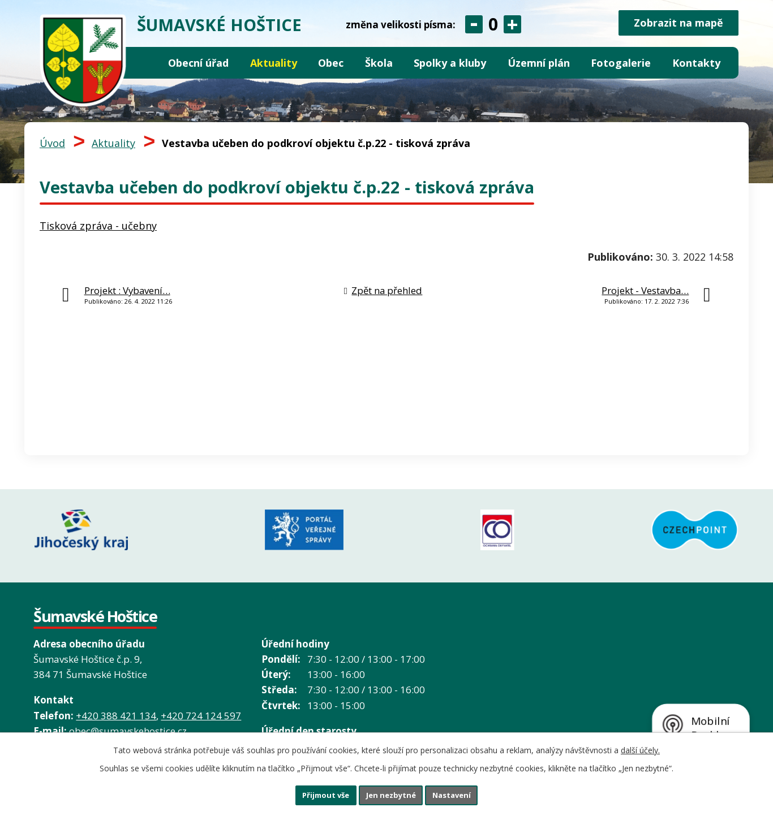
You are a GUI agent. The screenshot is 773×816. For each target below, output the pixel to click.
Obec (330, 63)
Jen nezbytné (391, 793)
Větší (512, 24)
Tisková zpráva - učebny (98, 225)
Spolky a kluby (450, 63)
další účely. (640, 746)
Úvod (147, 63)
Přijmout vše (312, 793)
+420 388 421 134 (116, 707)
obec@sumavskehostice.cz (128, 722)
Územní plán (539, 63)
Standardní (493, 24)
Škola (379, 63)
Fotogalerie (621, 63)
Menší (474, 24)
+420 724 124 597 (201, 707)
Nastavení (465, 793)
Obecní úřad (198, 63)
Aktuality (273, 63)
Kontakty (696, 63)
